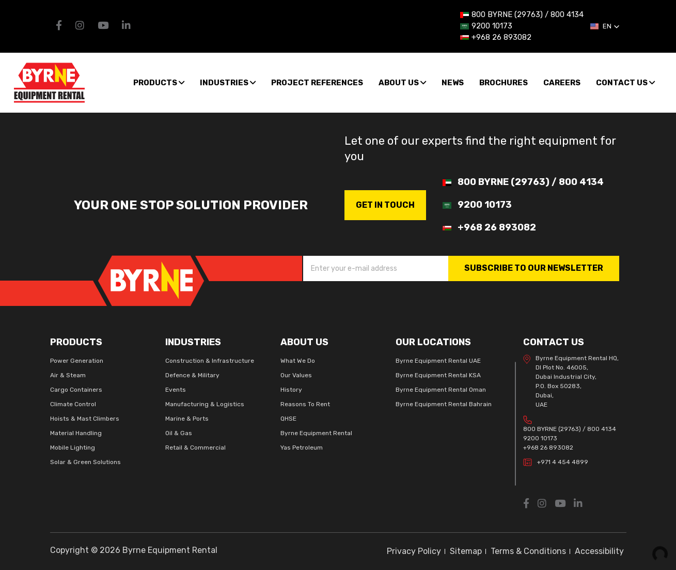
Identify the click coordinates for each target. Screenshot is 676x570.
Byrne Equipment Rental (316, 433)
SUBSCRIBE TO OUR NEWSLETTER (533, 268)
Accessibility (599, 551)
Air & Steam (68, 375)
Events (175, 389)
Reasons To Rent (305, 404)
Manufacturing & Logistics (204, 404)
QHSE (288, 418)
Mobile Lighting (72, 447)
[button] (605, 26)
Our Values (296, 375)
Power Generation (76, 360)
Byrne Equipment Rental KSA (438, 375)
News (453, 82)
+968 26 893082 (548, 447)
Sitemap (466, 551)
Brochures (503, 82)
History (291, 389)
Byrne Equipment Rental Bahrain (444, 404)
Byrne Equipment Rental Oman (441, 389)
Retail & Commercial (195, 447)
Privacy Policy (414, 551)
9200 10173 (540, 438)
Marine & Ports (187, 418)
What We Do (297, 360)
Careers (561, 82)
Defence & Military (192, 375)
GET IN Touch (385, 205)
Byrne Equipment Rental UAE (438, 360)
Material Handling (76, 433)
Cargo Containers (76, 389)
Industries (228, 82)
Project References (317, 82)
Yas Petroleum (301, 447)
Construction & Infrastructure (209, 360)
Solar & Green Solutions (85, 462)
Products (158, 82)
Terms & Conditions (528, 551)
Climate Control (73, 404)
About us (402, 82)
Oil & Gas (178, 433)
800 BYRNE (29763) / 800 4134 (569, 429)
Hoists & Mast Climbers (84, 418)
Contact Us (625, 82)
